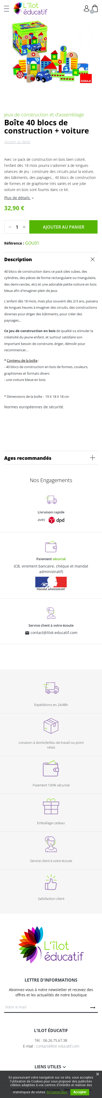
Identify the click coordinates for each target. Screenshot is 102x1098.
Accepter (79, 1092)
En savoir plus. (57, 1092)
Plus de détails (19, 197)
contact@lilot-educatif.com (54, 632)
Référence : (14, 243)
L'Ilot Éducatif (30, 8)
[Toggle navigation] (6, 8)
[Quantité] (17, 227)
